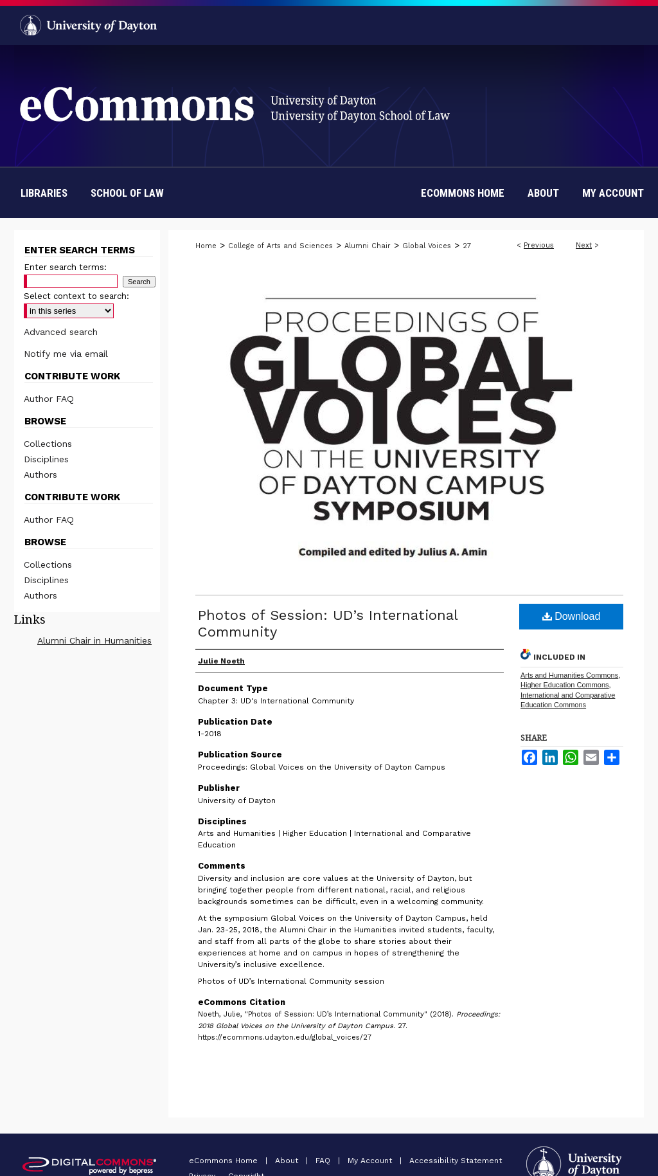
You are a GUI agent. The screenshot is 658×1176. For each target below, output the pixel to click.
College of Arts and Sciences (280, 246)
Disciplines (46, 459)
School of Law (127, 192)
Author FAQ (49, 399)
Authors (40, 474)
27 (467, 246)
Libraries (44, 192)
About (288, 1160)
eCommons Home (224, 1160)
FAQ (324, 1160)
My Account (371, 1160)
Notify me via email (66, 353)
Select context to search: (76, 296)
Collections (48, 444)
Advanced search (61, 332)
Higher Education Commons (564, 685)
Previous (539, 245)
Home (206, 246)
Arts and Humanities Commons (569, 675)
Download (571, 616)
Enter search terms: (65, 267)
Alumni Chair (367, 246)
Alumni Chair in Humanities (94, 640)
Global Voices (426, 246)
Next (584, 245)
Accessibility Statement (455, 1160)
